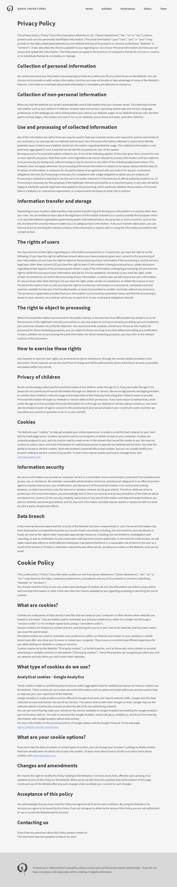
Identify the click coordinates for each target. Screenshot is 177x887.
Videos (148, 8)
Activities (106, 8)
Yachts (89, 8)
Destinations (127, 8)
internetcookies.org (28, 457)
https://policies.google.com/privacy (38, 727)
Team (163, 8)
